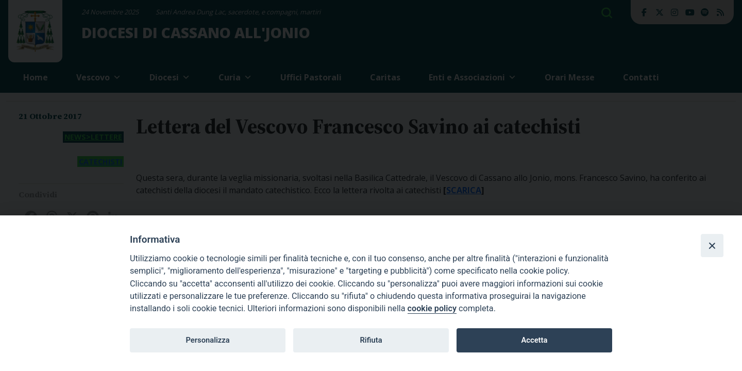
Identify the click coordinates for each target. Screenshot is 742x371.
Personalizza (207, 340)
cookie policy (432, 308)
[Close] (712, 245)
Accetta (534, 340)
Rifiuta (371, 340)
